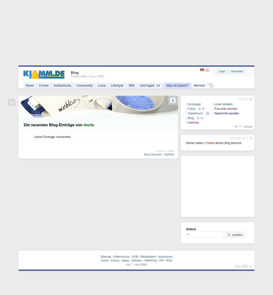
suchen (234, 235)
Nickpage (194, 104)
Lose (101, 85)
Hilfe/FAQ (150, 260)
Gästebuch (195, 113)
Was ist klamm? (177, 85)
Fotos (192, 109)
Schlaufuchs (62, 85)
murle (88, 125)
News (30, 85)
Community (85, 85)
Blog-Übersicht (152, 154)
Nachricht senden (227, 113)
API (161, 260)
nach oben (241, 266)
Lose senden (224, 104)
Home (105, 260)
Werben (199, 85)
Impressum (165, 256)
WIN (132, 85)
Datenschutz (121, 256)
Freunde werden (226, 109)
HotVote (193, 122)
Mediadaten (148, 256)
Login (222, 71)
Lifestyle (117, 85)
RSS (169, 260)
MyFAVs (169, 154)
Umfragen (150, 85)
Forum (43, 85)
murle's (242, 99)
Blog (191, 118)
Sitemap (105, 256)
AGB (135, 256)
